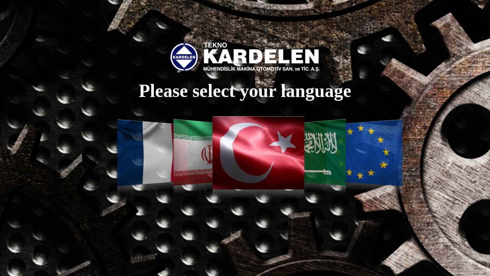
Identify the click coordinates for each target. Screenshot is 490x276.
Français (152, 152)
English (364, 152)
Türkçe (258, 152)
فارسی (204, 152)
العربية (312, 152)
